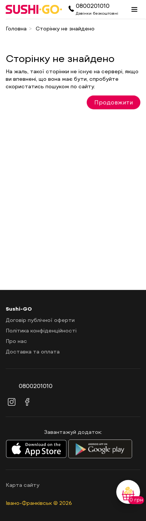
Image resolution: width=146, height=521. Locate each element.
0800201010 (93, 5)
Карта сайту (22, 485)
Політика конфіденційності (41, 330)
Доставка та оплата (33, 351)
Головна (16, 28)
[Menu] (134, 9)
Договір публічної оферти (40, 320)
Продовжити (113, 102)
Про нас (16, 341)
